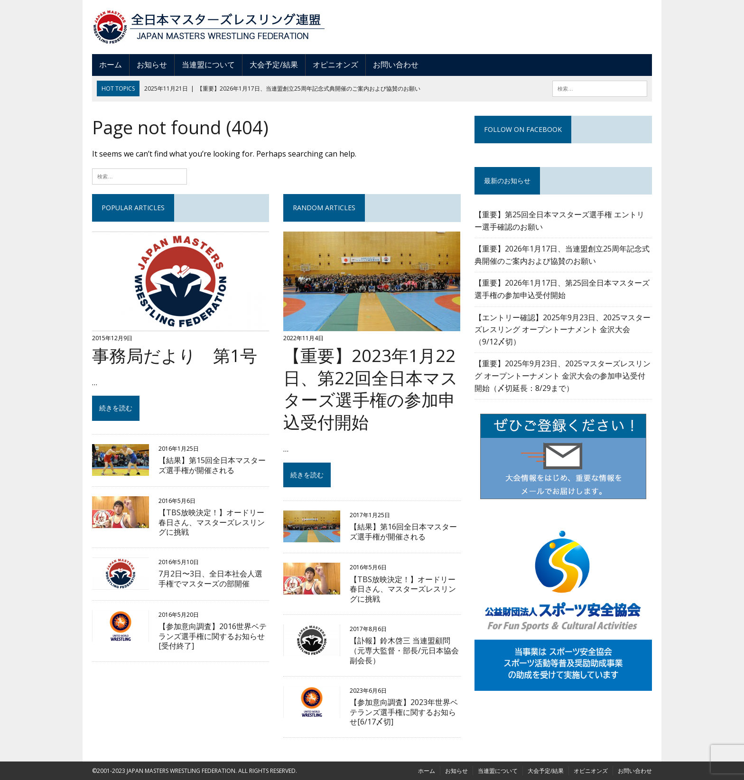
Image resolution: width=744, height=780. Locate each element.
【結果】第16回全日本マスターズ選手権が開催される (403, 531)
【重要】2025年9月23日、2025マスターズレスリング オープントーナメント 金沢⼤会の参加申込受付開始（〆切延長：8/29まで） (562, 375)
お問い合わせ (395, 64)
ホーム (110, 64)
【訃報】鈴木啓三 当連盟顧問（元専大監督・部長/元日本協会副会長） (404, 650)
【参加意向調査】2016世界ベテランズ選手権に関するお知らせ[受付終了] (212, 636)
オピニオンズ (335, 64)
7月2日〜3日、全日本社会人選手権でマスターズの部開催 (210, 578)
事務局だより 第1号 (174, 355)
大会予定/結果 (274, 64)
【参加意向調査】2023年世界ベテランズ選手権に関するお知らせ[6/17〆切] (404, 712)
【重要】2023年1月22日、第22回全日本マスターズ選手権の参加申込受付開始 (370, 389)
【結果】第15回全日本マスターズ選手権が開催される (212, 465)
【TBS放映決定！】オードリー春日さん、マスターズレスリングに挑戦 (211, 522)
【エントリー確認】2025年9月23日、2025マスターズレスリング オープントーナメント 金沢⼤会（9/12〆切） (562, 329)
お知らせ (152, 64)
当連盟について (208, 64)
